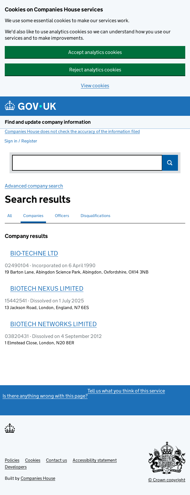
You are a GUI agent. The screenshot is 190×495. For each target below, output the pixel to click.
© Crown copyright (166, 480)
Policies (12, 460)
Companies (33, 215)
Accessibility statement (95, 460)
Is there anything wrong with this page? (45, 396)
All (9, 215)
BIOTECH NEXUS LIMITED (46, 288)
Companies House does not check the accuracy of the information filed (72, 131)
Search (170, 163)
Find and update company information (48, 122)
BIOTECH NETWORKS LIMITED (53, 324)
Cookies (32, 460)
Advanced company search (34, 186)
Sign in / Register (20, 141)
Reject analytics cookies (95, 70)
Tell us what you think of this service (126, 391)
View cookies (95, 85)
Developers (16, 467)
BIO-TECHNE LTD (34, 253)
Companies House (38, 478)
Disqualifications (95, 215)
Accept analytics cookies (95, 52)
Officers (62, 215)
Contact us (56, 460)
